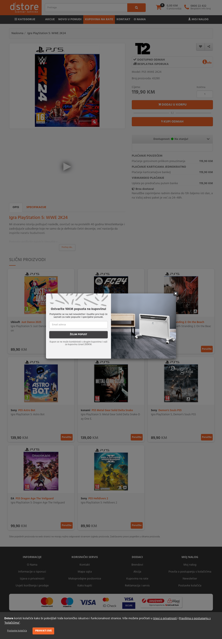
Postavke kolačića (17, 631)
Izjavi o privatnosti (165, 618)
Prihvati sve (43, 631)
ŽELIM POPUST (78, 334)
